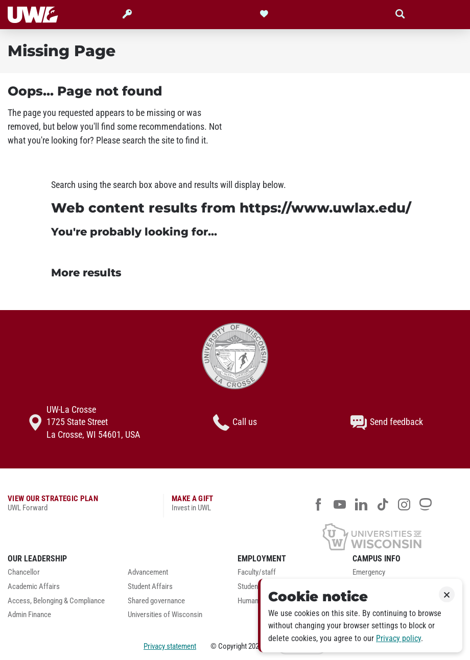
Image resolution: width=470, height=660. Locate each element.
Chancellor (24, 572)
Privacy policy (398, 638)
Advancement (148, 572)
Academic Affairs (34, 586)
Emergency (369, 572)
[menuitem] (60, 575)
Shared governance (156, 601)
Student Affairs (150, 586)
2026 (255, 646)
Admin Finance (29, 614)
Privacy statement (170, 646)
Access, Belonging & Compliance (56, 601)
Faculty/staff (257, 572)
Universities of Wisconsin (165, 614)
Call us (235, 422)
